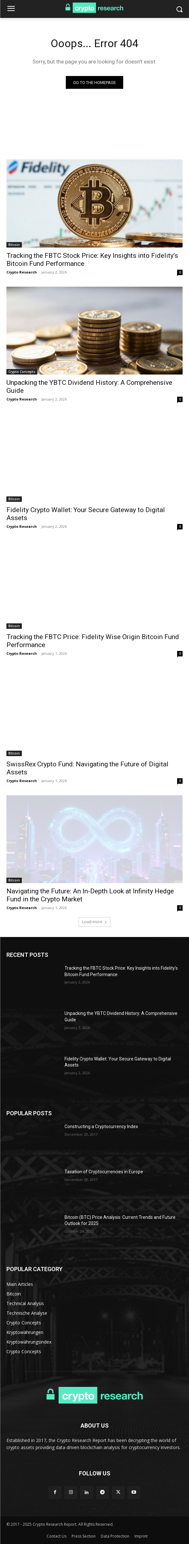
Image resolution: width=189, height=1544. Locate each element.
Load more (94, 921)
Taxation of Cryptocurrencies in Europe (103, 1171)
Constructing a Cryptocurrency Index (101, 1126)
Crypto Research (21, 272)
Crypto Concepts (21, 371)
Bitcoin (14, 244)
